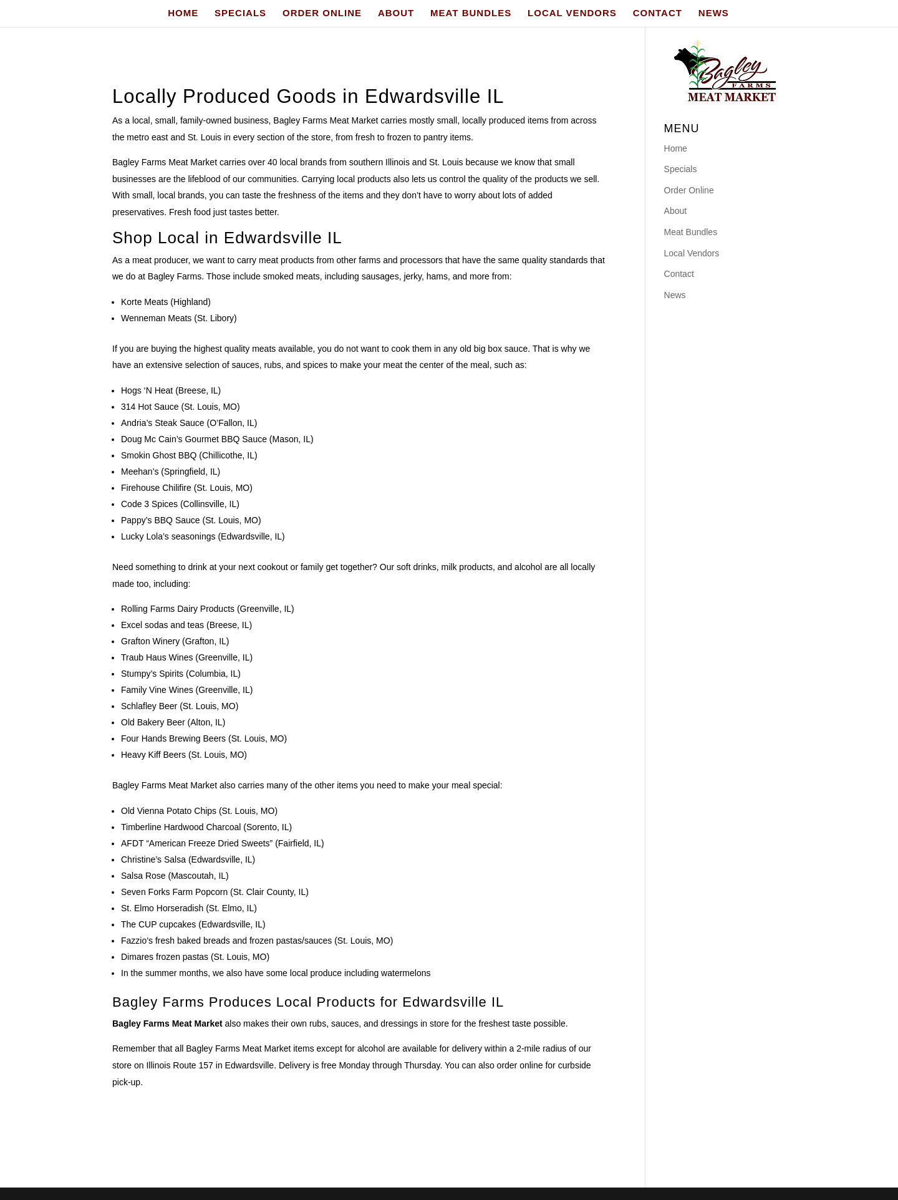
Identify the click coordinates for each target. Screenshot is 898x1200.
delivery (467, 1048)
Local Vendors (692, 253)
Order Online (689, 190)
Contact (679, 274)
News (675, 295)
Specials (680, 169)
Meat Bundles (691, 232)
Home (675, 148)
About (675, 211)
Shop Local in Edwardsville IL (227, 237)
